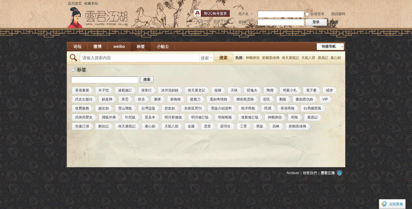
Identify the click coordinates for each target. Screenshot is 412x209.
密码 (241, 22)
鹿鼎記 (323, 58)
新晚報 (175, 99)
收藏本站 (91, 3)
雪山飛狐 (125, 108)
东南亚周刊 (193, 108)
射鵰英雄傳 (270, 58)
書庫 (157, 99)
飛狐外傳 (109, 117)
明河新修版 (173, 117)
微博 (97, 46)
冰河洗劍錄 (169, 90)
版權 (217, 90)
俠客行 (146, 90)
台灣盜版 (148, 108)
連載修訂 (125, 90)
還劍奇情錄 (218, 99)
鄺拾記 (103, 126)
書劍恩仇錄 (304, 99)
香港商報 (287, 108)
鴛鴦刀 (195, 99)
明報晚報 (225, 117)
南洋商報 (248, 108)
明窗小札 (290, 90)
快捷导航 (329, 46)
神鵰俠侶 (253, 58)
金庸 (191, 126)
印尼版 (130, 117)
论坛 (77, 46)
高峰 (275, 126)
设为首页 (75, 3)
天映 (234, 90)
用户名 (243, 14)
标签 (141, 46)
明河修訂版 (200, 117)
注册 (334, 22)
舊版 (259, 126)
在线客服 (396, 204)
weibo (119, 46)
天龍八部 (308, 58)
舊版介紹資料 (221, 108)
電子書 (311, 90)
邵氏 (266, 99)
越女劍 (103, 108)
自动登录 (314, 14)
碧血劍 (170, 108)
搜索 (205, 58)
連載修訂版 (250, 117)
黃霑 (125, 99)
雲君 (207, 126)
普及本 (150, 117)
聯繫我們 (310, 173)
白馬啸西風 (312, 108)
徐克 (141, 99)
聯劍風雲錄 (245, 99)
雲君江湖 (328, 173)
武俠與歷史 (84, 117)
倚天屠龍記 (290, 58)
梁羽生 (225, 126)
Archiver (292, 173)
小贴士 (163, 46)
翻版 (282, 99)
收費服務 (82, 108)
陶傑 (270, 90)
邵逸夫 (252, 90)
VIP (325, 99)
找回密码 (338, 14)
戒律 (329, 90)
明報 (294, 117)
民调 (267, 108)
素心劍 (335, 58)
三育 (243, 126)
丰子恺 (103, 90)
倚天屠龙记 (196, 90)
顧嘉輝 (107, 99)
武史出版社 (84, 99)
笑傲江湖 (82, 126)
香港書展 (82, 90)
